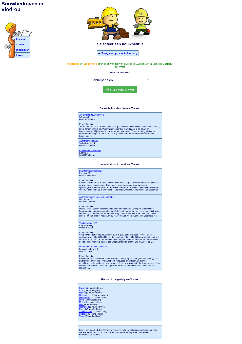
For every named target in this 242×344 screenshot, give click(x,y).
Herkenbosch (85, 295)
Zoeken (20, 39)
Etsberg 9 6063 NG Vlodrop (90, 152)
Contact (20, 44)
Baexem (83, 288)
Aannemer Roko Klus (88, 141)
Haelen (82, 293)
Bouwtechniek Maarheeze (91, 171)
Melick (82, 302)
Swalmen (83, 314)
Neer (81, 304)
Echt (81, 290)
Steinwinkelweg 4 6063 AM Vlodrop (88, 143)
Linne (81, 300)
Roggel (82, 309)
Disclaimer (22, 49)
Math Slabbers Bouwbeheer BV (93, 247)
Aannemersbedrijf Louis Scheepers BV (96, 197)
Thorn (82, 316)
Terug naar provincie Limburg (119, 53)
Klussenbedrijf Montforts (90, 150)
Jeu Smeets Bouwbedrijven (91, 115)
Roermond (84, 307)
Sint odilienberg (86, 311)
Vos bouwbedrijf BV (88, 223)
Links (19, 55)
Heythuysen (84, 297)
